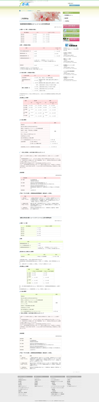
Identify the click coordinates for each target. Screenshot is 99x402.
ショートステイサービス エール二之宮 (57, 386)
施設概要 (66, 18)
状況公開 (19, 384)
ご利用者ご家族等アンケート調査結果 (57, 394)
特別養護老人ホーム (34, 8)
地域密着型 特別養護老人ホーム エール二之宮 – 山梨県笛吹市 (26, 3)
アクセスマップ (75, 8)
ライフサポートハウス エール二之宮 (57, 387)
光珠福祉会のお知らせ (22, 379)
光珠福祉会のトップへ (75, 5)
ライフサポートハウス (55, 8)
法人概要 (19, 383)
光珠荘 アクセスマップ (22, 386)
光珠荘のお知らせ (38, 379)
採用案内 (19, 390)
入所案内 (36, 381)
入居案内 (68, 379)
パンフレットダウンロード (23, 395)
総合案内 (19, 381)
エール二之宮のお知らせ (55, 379)
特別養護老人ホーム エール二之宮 (57, 381)
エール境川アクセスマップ (71, 386)
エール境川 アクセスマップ (23, 389)
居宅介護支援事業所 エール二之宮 (57, 392)
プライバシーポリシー (22, 394)
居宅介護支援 (65, 8)
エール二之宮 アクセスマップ (23, 387)
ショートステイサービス (44, 8)
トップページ (24, 8)
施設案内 (36, 384)
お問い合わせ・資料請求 (22, 392)
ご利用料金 (67, 21)
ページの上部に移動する (76, 372)
